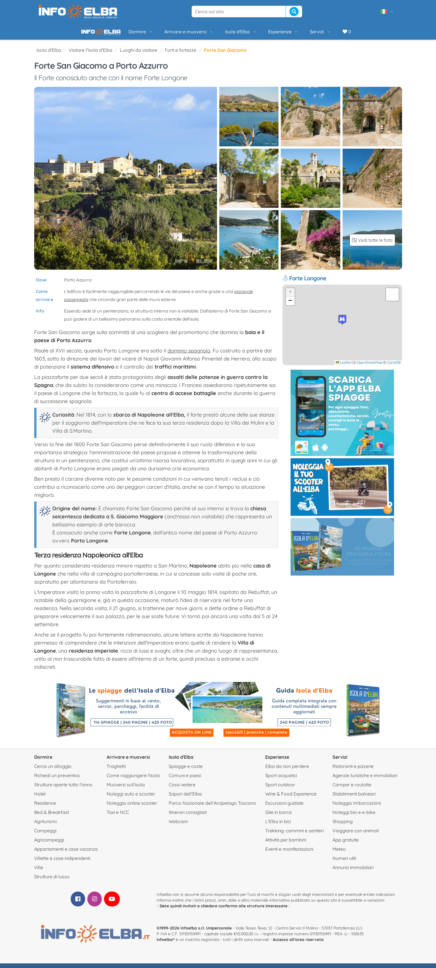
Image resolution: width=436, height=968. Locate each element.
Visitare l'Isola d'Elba (90, 54)
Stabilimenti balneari (354, 798)
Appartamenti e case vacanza (66, 853)
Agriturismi (45, 826)
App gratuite (346, 844)
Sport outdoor (280, 789)
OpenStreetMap (369, 367)
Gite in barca (278, 817)
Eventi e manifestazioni (289, 853)
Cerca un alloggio (53, 771)
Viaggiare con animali (356, 835)
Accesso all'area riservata (298, 944)
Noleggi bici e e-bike (354, 817)
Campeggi (45, 835)
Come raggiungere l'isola (133, 780)
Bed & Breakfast (51, 817)
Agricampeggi (49, 844)
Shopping (343, 826)
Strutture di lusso (52, 881)
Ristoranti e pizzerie (353, 771)
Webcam (178, 826)
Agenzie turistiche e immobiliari (365, 780)
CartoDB (394, 367)
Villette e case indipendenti (62, 863)
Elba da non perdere (287, 771)
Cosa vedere (182, 789)
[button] (342, 324)
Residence (45, 807)
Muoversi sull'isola (126, 789)
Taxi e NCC (118, 817)
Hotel (40, 798)
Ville (38, 872)
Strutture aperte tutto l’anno (63, 789)
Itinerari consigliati (188, 817)
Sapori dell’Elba (185, 798)
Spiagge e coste (186, 771)
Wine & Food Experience (290, 798)
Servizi (301, 34)
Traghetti (116, 771)
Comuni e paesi (185, 780)
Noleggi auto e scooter (131, 798)
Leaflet (343, 367)
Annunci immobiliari (353, 872)
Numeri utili (344, 863)
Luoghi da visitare (138, 54)
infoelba (165, 944)
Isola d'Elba (221, 34)
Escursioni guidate (284, 807)
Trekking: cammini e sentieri (294, 835)
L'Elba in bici (278, 826)
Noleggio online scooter (132, 807)
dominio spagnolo (189, 355)
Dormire (121, 34)
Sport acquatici (281, 780)
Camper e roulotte (352, 789)
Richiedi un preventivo (57, 780)
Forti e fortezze (180, 54)
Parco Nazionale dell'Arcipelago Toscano (212, 807)
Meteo (339, 853)
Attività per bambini (285, 844)
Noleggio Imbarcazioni (357, 807)
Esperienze (264, 34)
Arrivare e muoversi (169, 34)
